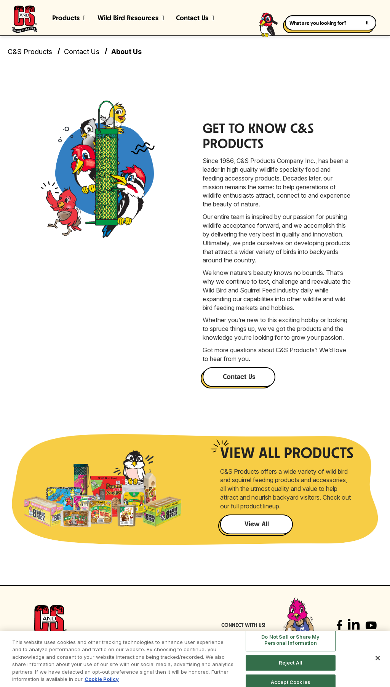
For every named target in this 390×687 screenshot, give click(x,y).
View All (257, 524)
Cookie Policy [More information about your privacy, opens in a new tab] (102, 679)
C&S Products (30, 52)
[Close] (377, 658)
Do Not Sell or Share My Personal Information (290, 640)
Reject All (290, 663)
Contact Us (192, 18)
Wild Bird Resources (128, 18)
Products (66, 18)
